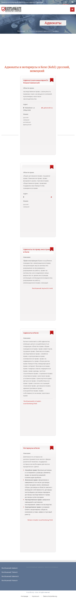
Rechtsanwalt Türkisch (10, 572)
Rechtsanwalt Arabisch (10, 568)
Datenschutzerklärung (50, 596)
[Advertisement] (10, 105)
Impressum (35, 596)
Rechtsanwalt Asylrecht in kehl (42, 288)
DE (60, 2)
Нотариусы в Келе (31, 448)
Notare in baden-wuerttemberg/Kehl (40, 520)
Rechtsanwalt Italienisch (10, 576)
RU (65, 2)
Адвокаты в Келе (31, 333)
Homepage (21, 31)
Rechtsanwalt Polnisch (10, 581)
